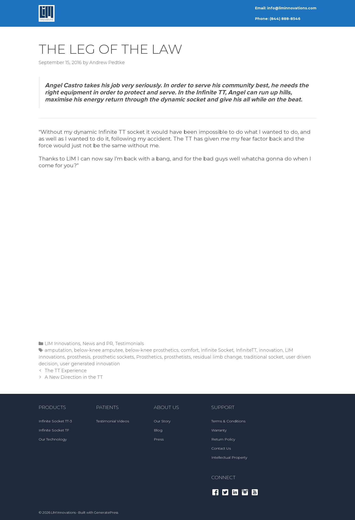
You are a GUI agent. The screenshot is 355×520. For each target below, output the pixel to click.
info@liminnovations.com (291, 8)
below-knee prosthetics (152, 350)
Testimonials (129, 343)
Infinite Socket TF (54, 430)
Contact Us (221, 448)
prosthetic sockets (113, 357)
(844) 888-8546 (285, 18)
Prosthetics (149, 357)
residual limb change (217, 357)
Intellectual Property (229, 457)
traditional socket (263, 357)
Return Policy (223, 439)
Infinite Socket (217, 350)
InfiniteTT (246, 350)
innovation (271, 350)
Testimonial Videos (112, 421)
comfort (190, 350)
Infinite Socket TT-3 (55, 421)
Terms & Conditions (228, 421)
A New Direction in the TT (74, 377)
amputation (58, 350)
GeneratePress (106, 512)
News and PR (98, 343)
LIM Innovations (62, 343)
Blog (158, 430)
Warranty (218, 430)
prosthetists (177, 357)
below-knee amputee (98, 350)
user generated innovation (90, 363)
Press (159, 439)
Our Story (162, 421)
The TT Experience (66, 370)
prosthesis (78, 357)
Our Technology (53, 439)
